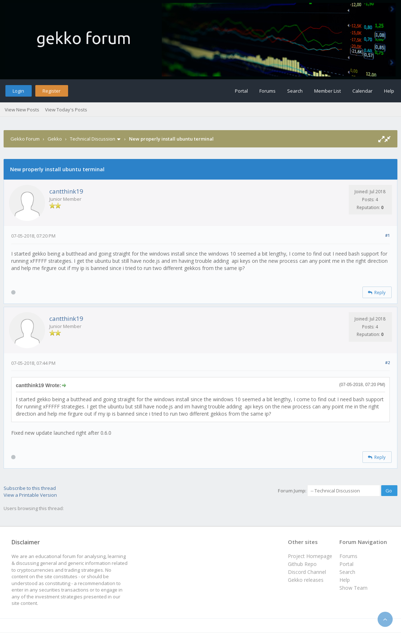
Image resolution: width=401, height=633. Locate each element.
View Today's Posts (66, 109)
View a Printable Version (30, 495)
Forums (267, 91)
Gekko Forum (25, 139)
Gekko (55, 139)
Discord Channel (307, 571)
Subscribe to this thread (30, 488)
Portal (241, 91)
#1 (387, 235)
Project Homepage (310, 556)
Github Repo (302, 564)
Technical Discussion (92, 139)
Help (389, 91)
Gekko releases (306, 579)
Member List (327, 91)
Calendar (362, 91)
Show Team (353, 587)
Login (18, 91)
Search (295, 91)
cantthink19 (66, 191)
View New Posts (22, 109)
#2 (387, 362)
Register (52, 91)
